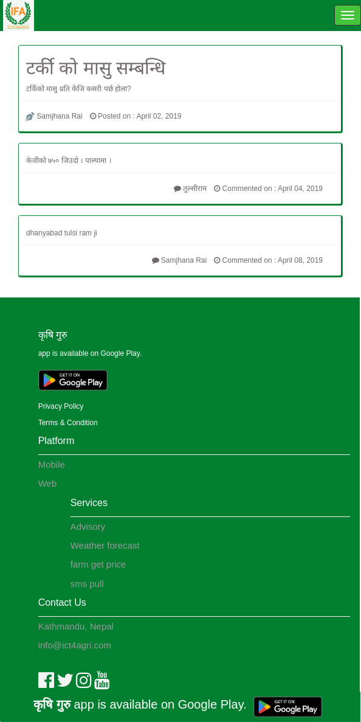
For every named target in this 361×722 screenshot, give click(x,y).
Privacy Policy (61, 406)
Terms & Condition (68, 422)
